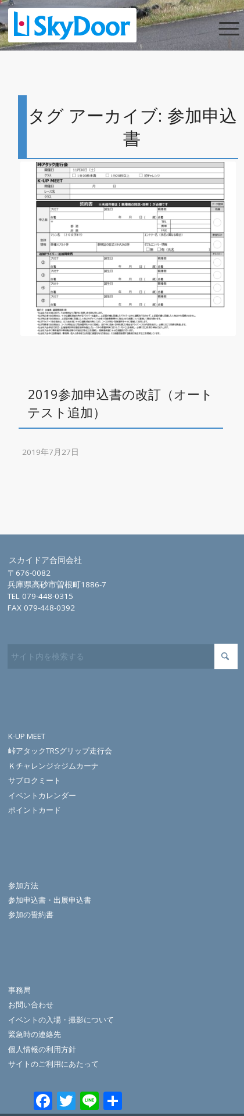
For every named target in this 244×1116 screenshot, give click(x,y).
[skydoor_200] (99, 25)
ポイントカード (34, 810)
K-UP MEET (26, 736)
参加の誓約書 (30, 914)
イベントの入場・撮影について (61, 1019)
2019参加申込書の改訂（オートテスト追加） (120, 403)
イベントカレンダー (42, 795)
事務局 (19, 990)
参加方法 (23, 885)
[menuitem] (219, 27)
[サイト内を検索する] (122, 656)
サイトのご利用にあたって (53, 1063)
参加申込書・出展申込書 (49, 900)
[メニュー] (219, 27)
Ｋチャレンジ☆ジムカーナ (53, 765)
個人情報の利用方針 (42, 1049)
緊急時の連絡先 (34, 1034)
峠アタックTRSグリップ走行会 (60, 750)
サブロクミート (34, 780)
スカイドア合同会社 (45, 560)
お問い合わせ (30, 1004)
